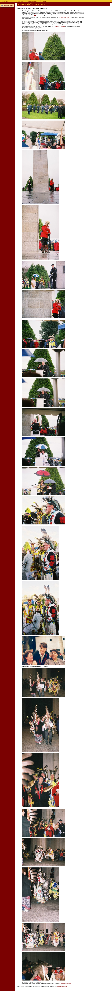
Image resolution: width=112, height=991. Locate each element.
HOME (45, 1)
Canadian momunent (59, 26)
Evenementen (19, 1)
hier (35, 15)
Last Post (5, 1)
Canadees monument (64, 17)
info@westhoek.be (66, 983)
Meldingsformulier (32, 1)
